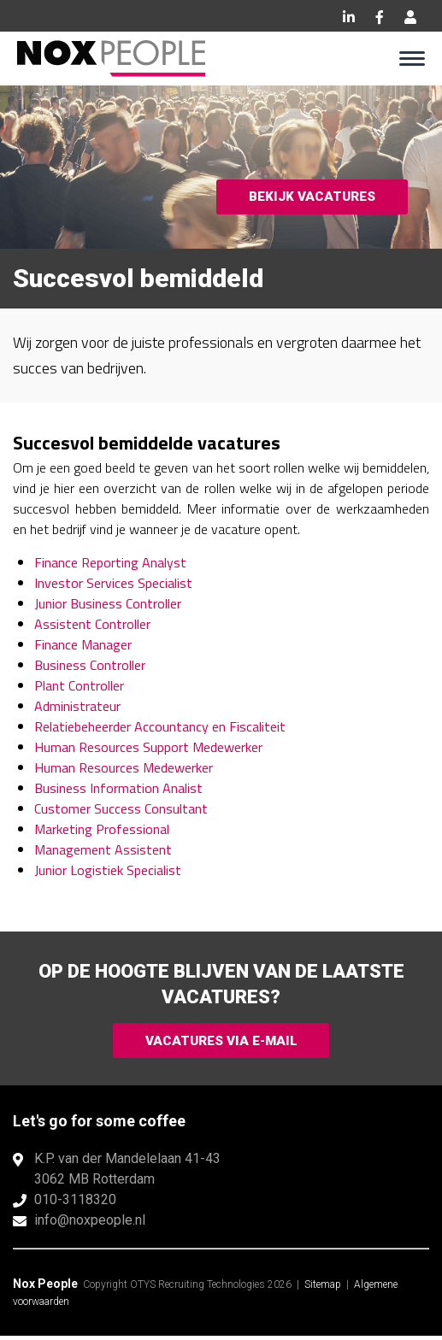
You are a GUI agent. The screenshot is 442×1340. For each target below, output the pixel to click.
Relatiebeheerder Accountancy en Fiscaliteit (160, 726)
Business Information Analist (118, 788)
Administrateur (77, 706)
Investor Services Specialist (113, 583)
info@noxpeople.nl (89, 1224)
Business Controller (89, 665)
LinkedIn (349, 17)
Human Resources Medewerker (123, 767)
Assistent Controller (92, 624)
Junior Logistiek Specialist (107, 870)
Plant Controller (79, 685)
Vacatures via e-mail (221, 1042)
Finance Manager (83, 644)
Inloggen (410, 17)
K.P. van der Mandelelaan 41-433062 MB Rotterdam (127, 1173)
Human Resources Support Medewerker (148, 747)
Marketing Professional (101, 829)
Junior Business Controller (107, 603)
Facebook (379, 17)
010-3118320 (75, 1204)
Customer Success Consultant (121, 808)
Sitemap (322, 1289)
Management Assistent (103, 849)
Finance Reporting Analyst (110, 562)
